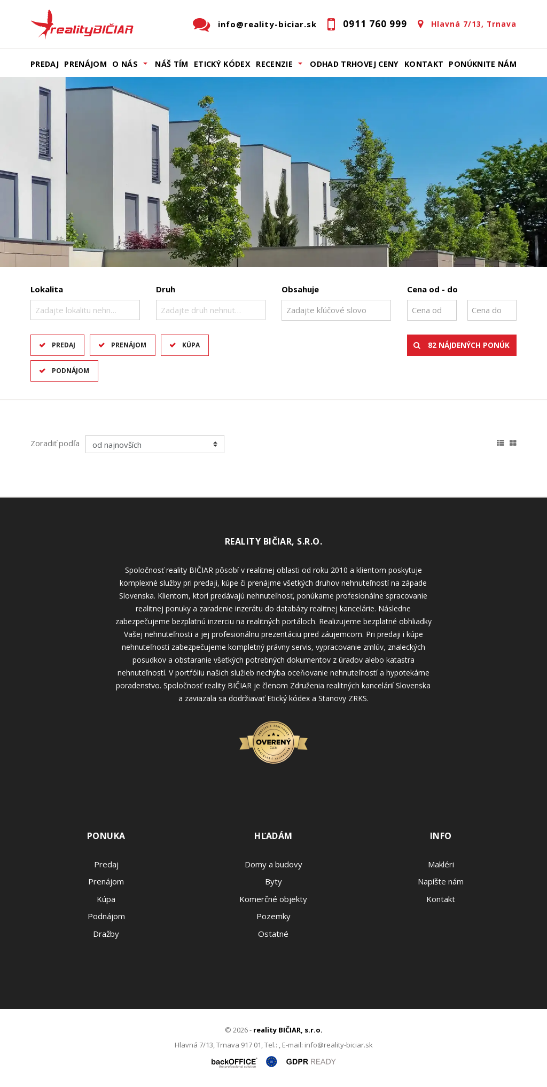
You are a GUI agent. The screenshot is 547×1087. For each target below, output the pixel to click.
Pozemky (273, 916)
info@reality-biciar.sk (267, 24)
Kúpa (191, 345)
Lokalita (46, 289)
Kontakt (424, 64)
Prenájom (85, 64)
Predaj (44, 64)
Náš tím (172, 64)
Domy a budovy (273, 864)
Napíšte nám (441, 881)
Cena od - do (432, 289)
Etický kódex (222, 64)
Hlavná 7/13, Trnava (474, 24)
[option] (273, 172)
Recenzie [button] (274, 64)
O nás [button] (125, 64)
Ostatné (273, 933)
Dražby (106, 933)
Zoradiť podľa (55, 443)
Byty (273, 881)
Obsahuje (300, 289)
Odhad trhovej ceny (354, 64)
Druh (165, 289)
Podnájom (70, 370)
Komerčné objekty (273, 899)
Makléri (441, 864)
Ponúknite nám (483, 64)
